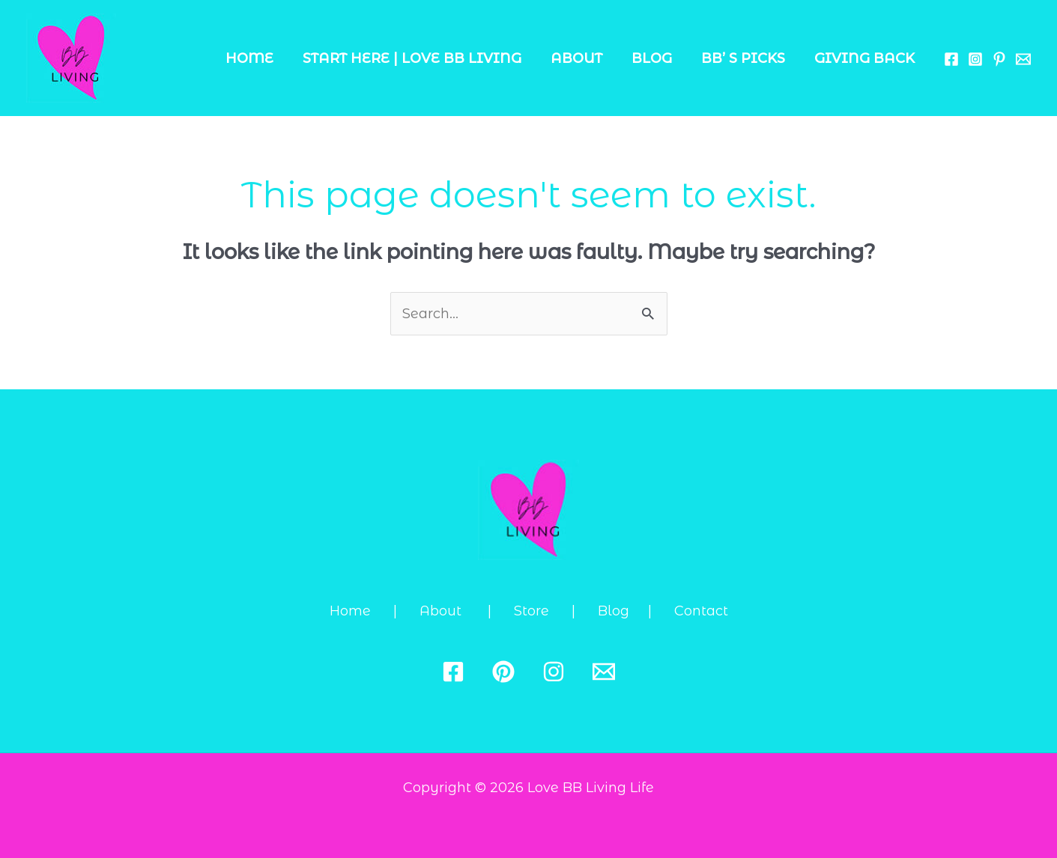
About (584, 58)
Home (261, 58)
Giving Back (865, 58)
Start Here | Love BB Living (421, 58)
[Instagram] (975, 59)
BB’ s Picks (746, 58)
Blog (657, 58)
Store (543, 611)
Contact (701, 611)
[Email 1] (1023, 59)
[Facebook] (951, 59)
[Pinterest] (503, 671)
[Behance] (999, 59)
